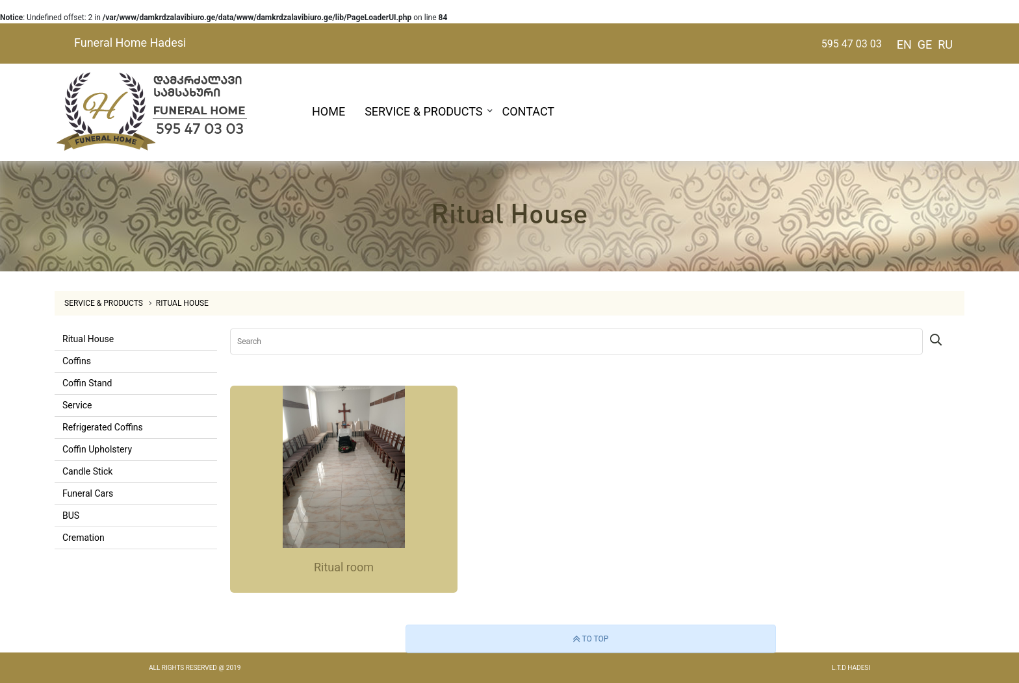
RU (945, 44)
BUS (70, 515)
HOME (328, 111)
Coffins (76, 361)
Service (77, 405)
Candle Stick (87, 471)
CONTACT (528, 111)
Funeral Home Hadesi (130, 42)
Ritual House (182, 303)
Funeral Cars (87, 493)
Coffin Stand (87, 383)
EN (904, 44)
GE (925, 44)
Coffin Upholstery (97, 449)
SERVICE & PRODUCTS (423, 111)
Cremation (83, 537)
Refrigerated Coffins (102, 427)
